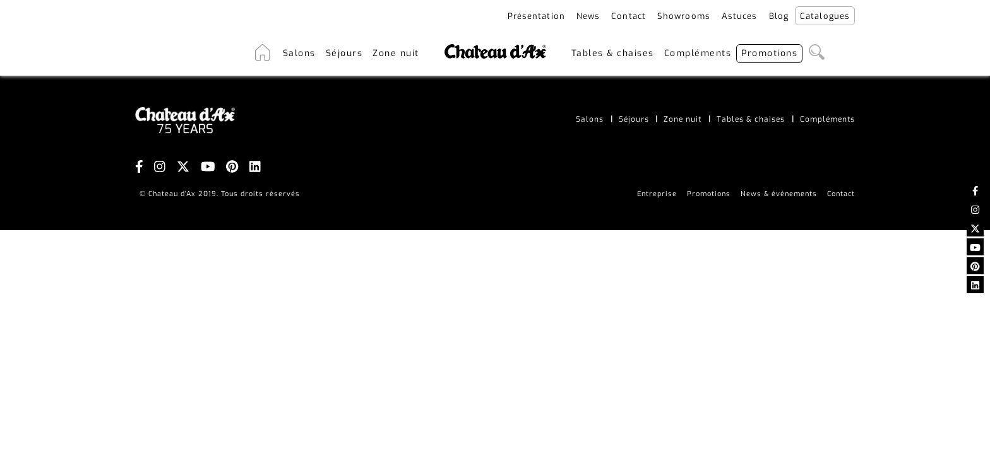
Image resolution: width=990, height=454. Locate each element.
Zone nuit (396, 53)
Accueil (262, 53)
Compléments (698, 53)
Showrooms (683, 16)
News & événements (779, 194)
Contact (628, 16)
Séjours (344, 53)
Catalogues (825, 16)
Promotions (769, 53)
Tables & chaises (612, 53)
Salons (299, 53)
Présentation (536, 16)
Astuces (740, 16)
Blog (779, 16)
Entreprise (657, 194)
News (588, 16)
